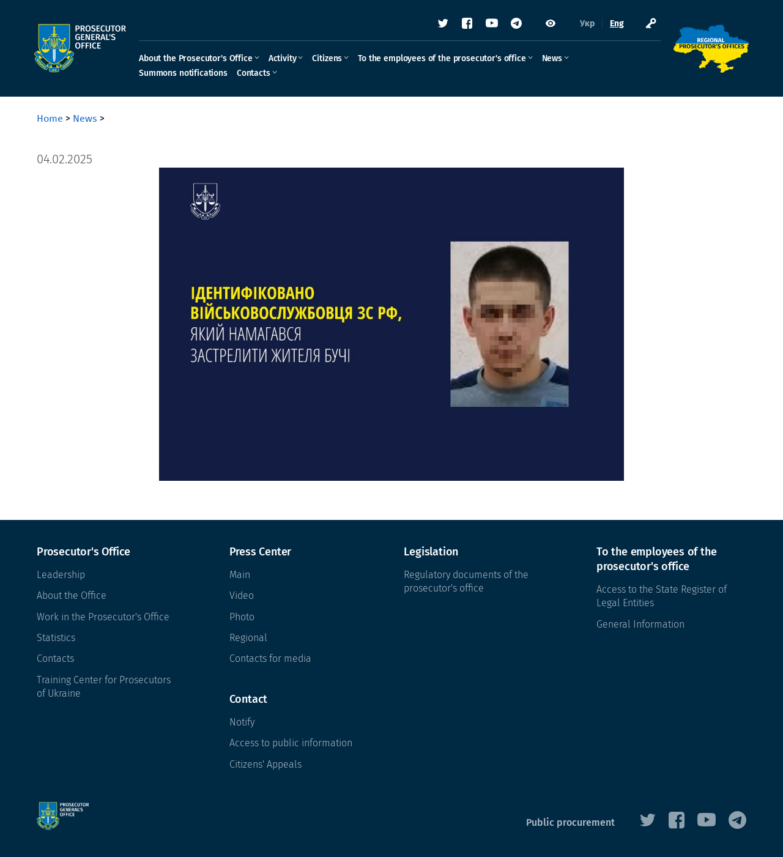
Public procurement (570, 822)
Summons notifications (185, 74)
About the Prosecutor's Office (198, 59)
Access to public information (290, 743)
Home (50, 118)
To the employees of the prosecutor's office (444, 59)
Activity (285, 59)
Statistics (56, 638)
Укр (584, 24)
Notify (241, 722)
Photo (241, 617)
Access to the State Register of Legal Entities (661, 596)
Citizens (329, 59)
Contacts (256, 74)
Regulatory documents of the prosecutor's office (466, 581)
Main (239, 575)
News (554, 59)
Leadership (61, 575)
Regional (248, 638)
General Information (640, 624)
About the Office (71, 595)
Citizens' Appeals (265, 764)
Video (241, 595)
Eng (614, 24)
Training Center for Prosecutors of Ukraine (104, 686)
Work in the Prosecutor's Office (103, 617)
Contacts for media (270, 658)
